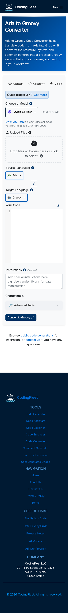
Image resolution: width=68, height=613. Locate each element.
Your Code (12, 205)
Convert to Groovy (21, 317)
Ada (12, 175)
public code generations (37, 335)
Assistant (15, 83)
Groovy (14, 198)
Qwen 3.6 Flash (14, 121)
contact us (33, 340)
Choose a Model (16, 103)
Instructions (13, 270)
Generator (36, 83)
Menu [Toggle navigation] (58, 7)
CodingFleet (20, 7)
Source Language (17, 168)
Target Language (17, 190)
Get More (40, 95)
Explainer (57, 83)
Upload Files (18, 132)
